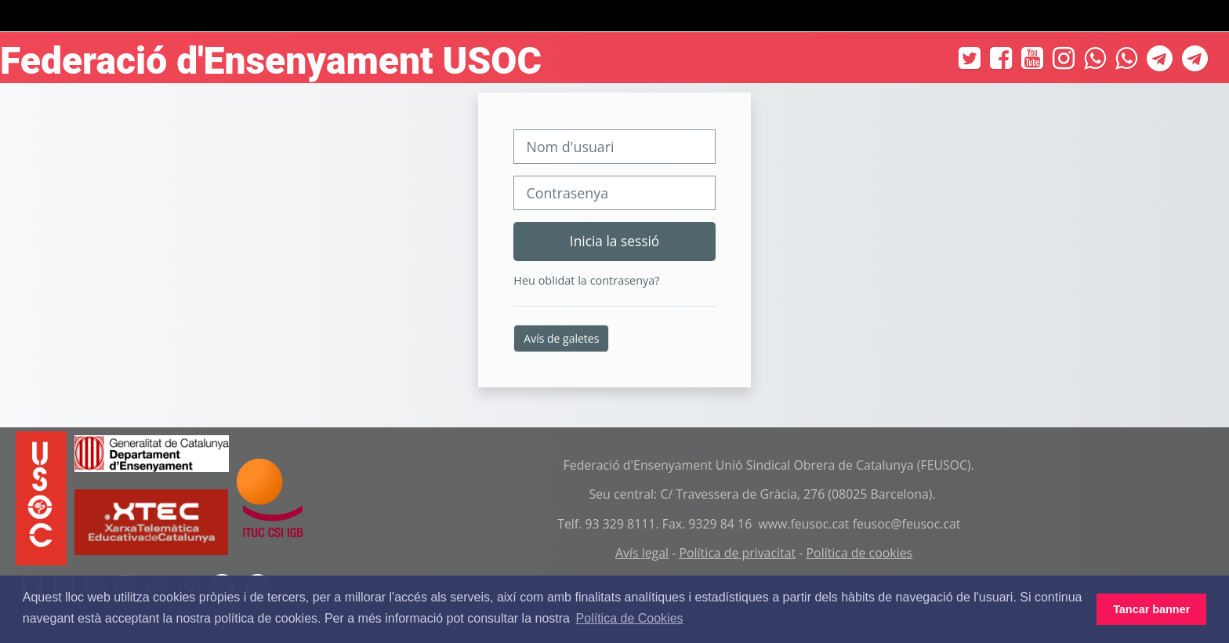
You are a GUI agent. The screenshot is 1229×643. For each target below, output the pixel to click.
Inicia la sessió (614, 240)
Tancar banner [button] (1151, 609)
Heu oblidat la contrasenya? (586, 280)
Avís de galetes (561, 338)
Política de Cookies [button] (629, 618)
